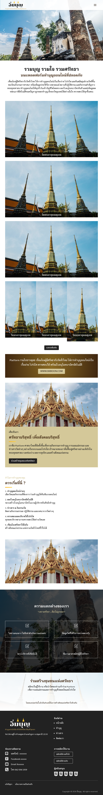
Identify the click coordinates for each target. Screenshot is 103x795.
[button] (4, 30)
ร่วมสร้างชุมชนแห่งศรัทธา (23, 461)
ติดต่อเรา (60, 738)
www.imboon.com (51, 371)
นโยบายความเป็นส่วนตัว (24, 784)
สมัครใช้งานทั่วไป (63, 754)
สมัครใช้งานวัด (62, 760)
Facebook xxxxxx (19, 759)
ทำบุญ (59, 728)
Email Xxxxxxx (17, 764)
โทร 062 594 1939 (19, 769)
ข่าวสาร (59, 733)
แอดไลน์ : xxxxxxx (19, 753)
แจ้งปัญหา (8, 784)
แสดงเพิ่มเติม (51, 347)
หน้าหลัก (60, 723)
